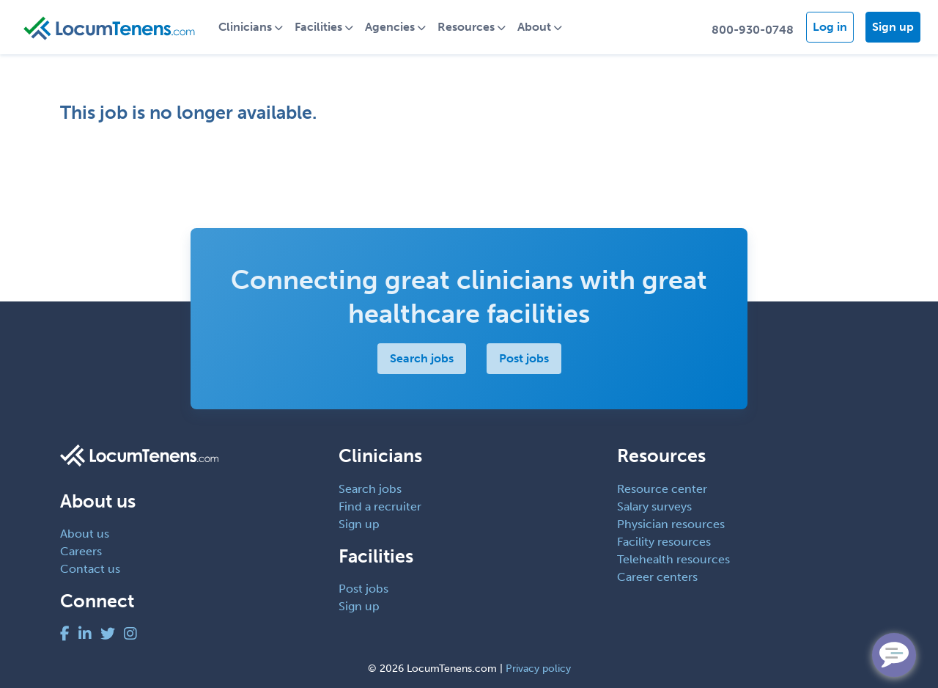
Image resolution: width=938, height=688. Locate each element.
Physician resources (671, 524)
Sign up (893, 27)
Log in (830, 27)
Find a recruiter (380, 506)
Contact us (90, 569)
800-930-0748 (753, 30)
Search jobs (422, 358)
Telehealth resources (673, 559)
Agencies (390, 27)
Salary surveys (654, 506)
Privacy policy (538, 668)
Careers (81, 551)
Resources (466, 27)
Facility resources (664, 542)
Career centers (657, 577)
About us (84, 534)
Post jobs (524, 358)
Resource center (662, 489)
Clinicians (245, 27)
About (534, 27)
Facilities (318, 27)
